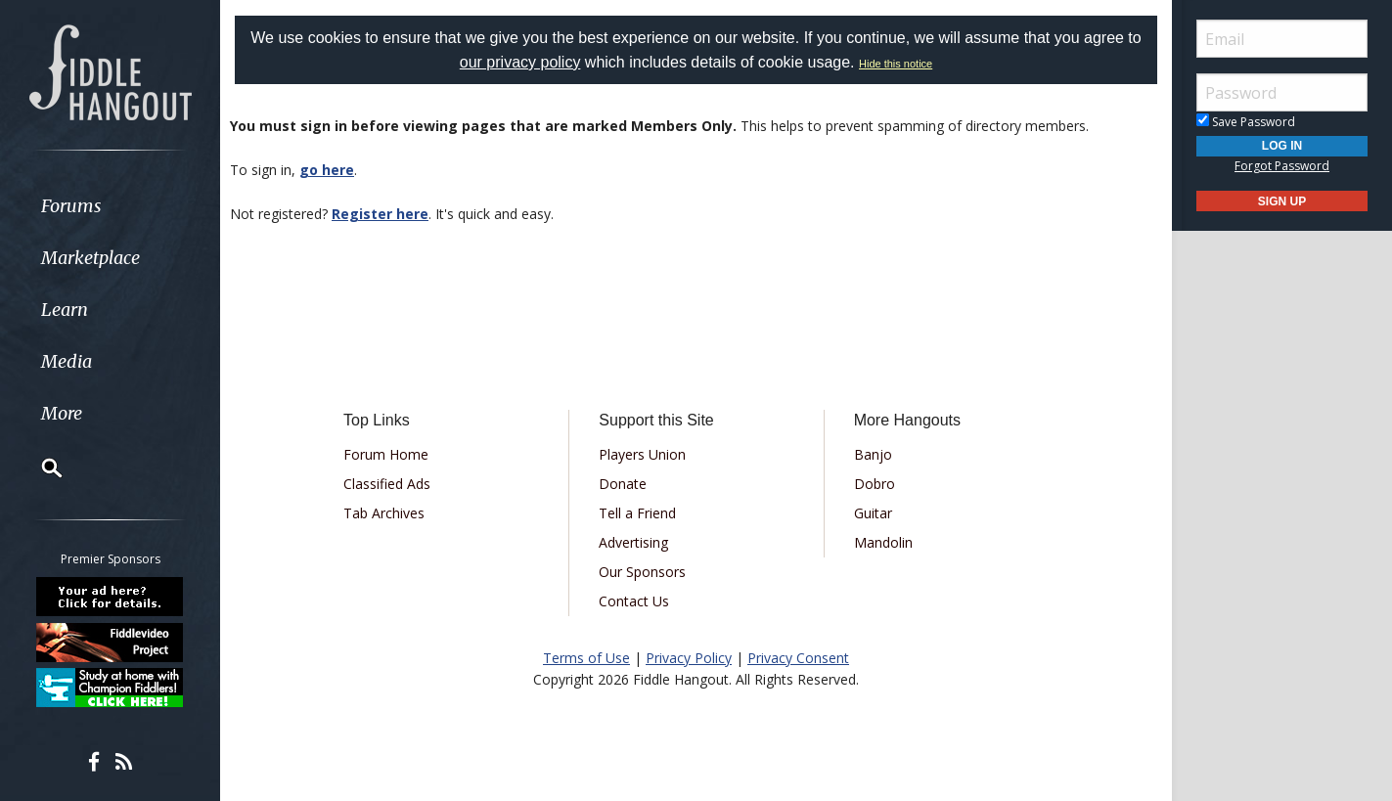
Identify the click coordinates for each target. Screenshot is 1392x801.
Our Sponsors (642, 571)
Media (66, 361)
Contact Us (634, 601)
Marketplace (90, 257)
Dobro (874, 483)
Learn (64, 309)
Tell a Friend (637, 513)
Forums (71, 206)
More (61, 413)
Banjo (873, 454)
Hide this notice (895, 63)
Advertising (633, 542)
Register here (380, 213)
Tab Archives (384, 513)
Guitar (873, 513)
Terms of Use (586, 657)
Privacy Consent (798, 657)
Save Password (1245, 121)
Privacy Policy (689, 657)
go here (326, 169)
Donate (623, 483)
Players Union (642, 454)
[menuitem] (110, 206)
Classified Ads (386, 483)
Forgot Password (1282, 165)
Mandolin (883, 542)
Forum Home (385, 454)
